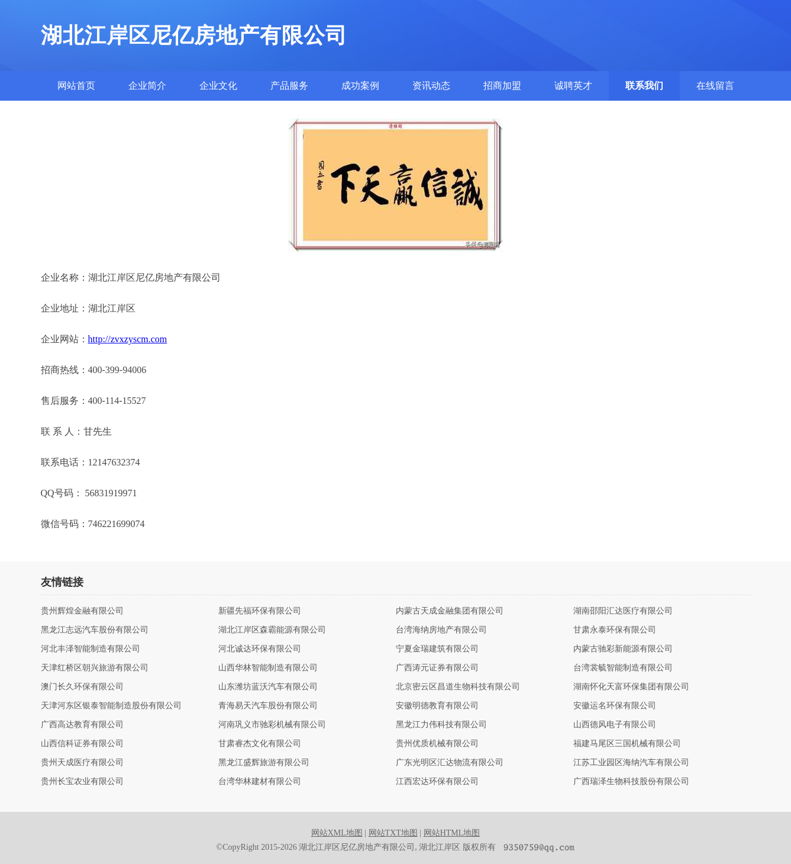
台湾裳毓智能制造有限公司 (623, 668)
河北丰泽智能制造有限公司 (90, 649)
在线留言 (715, 86)
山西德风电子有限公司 (614, 725)
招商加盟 (502, 86)
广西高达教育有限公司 (82, 725)
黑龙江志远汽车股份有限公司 (94, 630)
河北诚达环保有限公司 (259, 649)
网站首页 (76, 86)
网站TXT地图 (393, 832)
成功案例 (360, 86)
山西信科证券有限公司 (82, 744)
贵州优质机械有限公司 (437, 744)
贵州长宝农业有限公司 (82, 782)
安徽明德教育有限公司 (437, 706)
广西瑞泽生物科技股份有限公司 (631, 782)
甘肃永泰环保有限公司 (614, 630)
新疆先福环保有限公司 (259, 611)
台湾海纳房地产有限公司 (441, 630)
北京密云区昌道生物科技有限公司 (458, 687)
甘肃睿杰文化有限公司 (259, 744)
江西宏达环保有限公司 (437, 782)
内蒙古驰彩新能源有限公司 (623, 649)
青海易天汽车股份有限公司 (268, 706)
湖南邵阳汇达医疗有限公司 (623, 611)
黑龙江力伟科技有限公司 (441, 725)
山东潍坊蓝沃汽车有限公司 (268, 687)
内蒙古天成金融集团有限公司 (449, 611)
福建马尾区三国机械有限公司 (627, 744)
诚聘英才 (573, 86)
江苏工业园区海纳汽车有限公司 (631, 763)
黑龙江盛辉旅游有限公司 (263, 763)
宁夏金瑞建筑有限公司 (437, 649)
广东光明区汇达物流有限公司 (449, 763)
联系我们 (644, 86)
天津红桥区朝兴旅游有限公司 (94, 668)
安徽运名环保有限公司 (614, 706)
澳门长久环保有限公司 (82, 687)
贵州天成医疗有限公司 (82, 763)
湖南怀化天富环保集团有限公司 (631, 687)
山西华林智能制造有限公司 (268, 668)
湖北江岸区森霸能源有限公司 (272, 630)
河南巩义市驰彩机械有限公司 (272, 725)
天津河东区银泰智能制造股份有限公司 (111, 706)
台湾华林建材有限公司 (259, 782)
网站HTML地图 (452, 832)
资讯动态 (431, 86)
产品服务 (289, 86)
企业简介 (147, 86)
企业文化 (218, 86)
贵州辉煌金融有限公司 (82, 611)
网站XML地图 (337, 832)
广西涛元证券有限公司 (437, 668)
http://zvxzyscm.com (127, 339)
